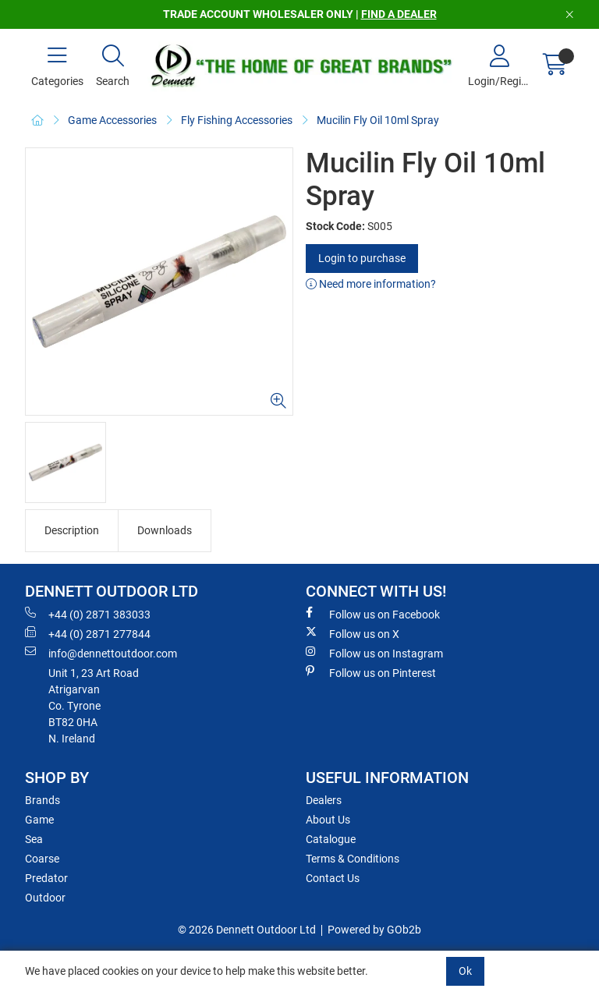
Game (39, 819)
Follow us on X (352, 633)
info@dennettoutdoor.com (101, 653)
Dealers (324, 800)
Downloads (164, 530)
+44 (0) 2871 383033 (88, 614)
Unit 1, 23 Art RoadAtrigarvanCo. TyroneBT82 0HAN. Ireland (93, 706)
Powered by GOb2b (374, 929)
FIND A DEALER (399, 14)
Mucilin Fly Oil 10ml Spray (378, 120)
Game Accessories (112, 120)
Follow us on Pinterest (371, 672)
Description (71, 530)
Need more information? (371, 284)
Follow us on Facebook (373, 614)
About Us (328, 819)
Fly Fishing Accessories (236, 120)
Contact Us (333, 878)
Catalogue (331, 839)
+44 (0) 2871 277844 (88, 633)
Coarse (42, 858)
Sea (34, 839)
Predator (46, 878)
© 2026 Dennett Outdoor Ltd (247, 929)
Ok (465, 971)
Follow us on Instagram (374, 653)
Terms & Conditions (352, 858)
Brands (42, 800)
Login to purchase (362, 258)
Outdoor (45, 897)
